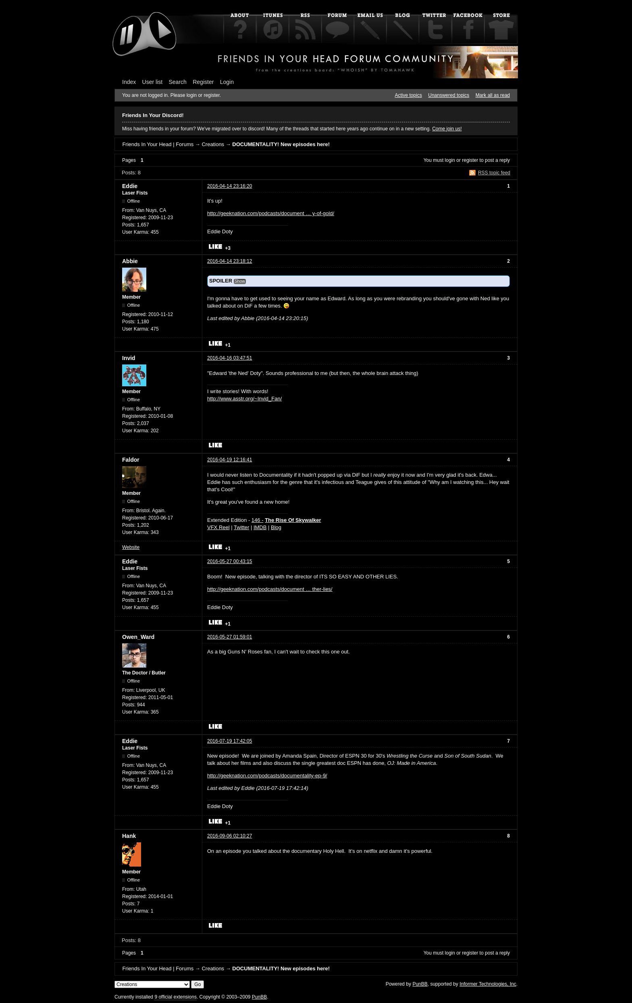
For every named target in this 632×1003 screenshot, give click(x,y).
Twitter (241, 527)
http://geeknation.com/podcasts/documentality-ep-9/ (267, 776)
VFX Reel (218, 527)
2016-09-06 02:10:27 (229, 836)
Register (203, 82)
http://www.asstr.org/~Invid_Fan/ (244, 399)
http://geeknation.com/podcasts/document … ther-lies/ (270, 589)
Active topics (408, 95)
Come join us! (447, 129)
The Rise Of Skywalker (293, 520)
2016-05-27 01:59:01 (229, 637)
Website (130, 547)
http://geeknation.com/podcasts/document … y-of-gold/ (270, 213)
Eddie (129, 186)
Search (178, 82)
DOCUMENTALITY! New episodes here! (281, 144)
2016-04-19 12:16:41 (229, 460)
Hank (129, 836)
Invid (128, 358)
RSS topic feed (494, 173)
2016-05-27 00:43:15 (229, 561)
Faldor (130, 459)
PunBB (419, 984)
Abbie (130, 261)
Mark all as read (493, 95)
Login (227, 82)
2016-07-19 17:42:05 (229, 741)
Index (129, 82)
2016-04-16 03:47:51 (229, 358)
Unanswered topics (448, 95)
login (450, 160)
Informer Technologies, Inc (487, 984)
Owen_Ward (138, 637)
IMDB (260, 527)
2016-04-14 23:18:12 (229, 261)
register (470, 160)
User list (152, 82)
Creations (213, 144)
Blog (276, 527)
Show (240, 281)
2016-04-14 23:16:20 (229, 186)
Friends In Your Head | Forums (157, 144)
